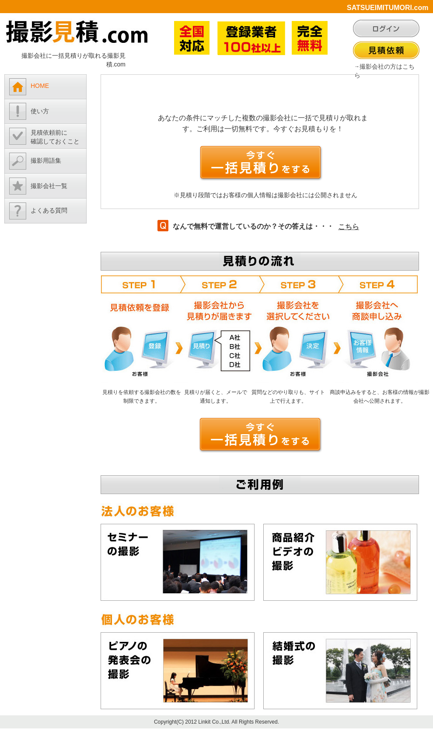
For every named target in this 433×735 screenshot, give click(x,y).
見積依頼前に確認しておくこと (55, 137)
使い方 (40, 111)
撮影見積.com (77, 31)
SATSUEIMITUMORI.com (379, 7)
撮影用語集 (46, 160)
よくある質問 (49, 210)
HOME (40, 85)
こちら (348, 226)
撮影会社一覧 (49, 185)
